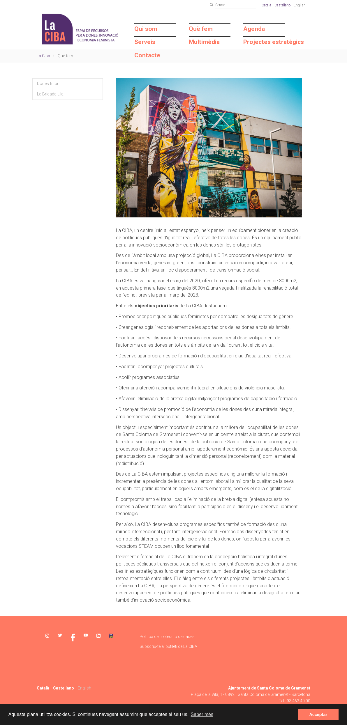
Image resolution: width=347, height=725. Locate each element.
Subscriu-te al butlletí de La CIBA (168, 646)
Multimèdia (204, 41)
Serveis (144, 41)
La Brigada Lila (50, 94)
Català (266, 5)
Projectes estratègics (264, 41)
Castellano (282, 5)
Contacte (147, 55)
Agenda (254, 28)
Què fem (201, 28)
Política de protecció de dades (167, 636)
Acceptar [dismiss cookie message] (318, 714)
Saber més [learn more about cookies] (202, 714)
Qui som (145, 28)
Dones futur (48, 83)
